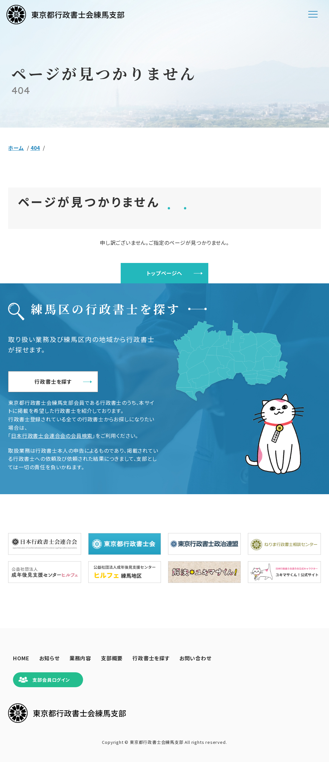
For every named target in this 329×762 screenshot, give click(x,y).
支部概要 (112, 658)
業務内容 (80, 658)
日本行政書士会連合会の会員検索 (51, 435)
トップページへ (165, 273)
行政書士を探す (53, 381)
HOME (21, 658)
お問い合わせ (195, 658)
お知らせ (49, 658)
